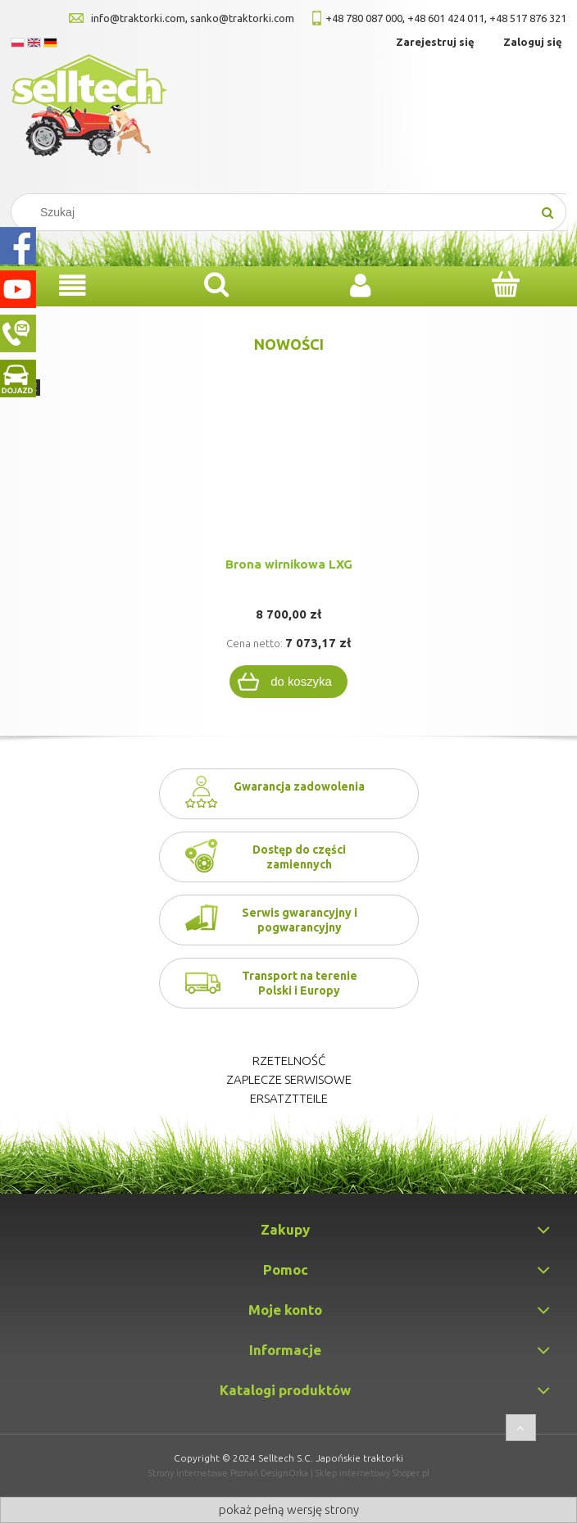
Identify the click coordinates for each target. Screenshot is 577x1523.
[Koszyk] (505, 284)
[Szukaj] (547, 212)
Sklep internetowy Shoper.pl (372, 1473)
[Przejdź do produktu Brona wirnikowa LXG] (288, 479)
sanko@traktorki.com (242, 18)
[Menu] (72, 285)
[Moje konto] (360, 285)
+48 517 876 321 (527, 18)
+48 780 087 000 (363, 18)
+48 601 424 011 (445, 18)
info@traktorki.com (138, 18)
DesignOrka (284, 1473)
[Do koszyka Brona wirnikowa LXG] (288, 681)
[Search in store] (278, 212)
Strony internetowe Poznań (203, 1473)
